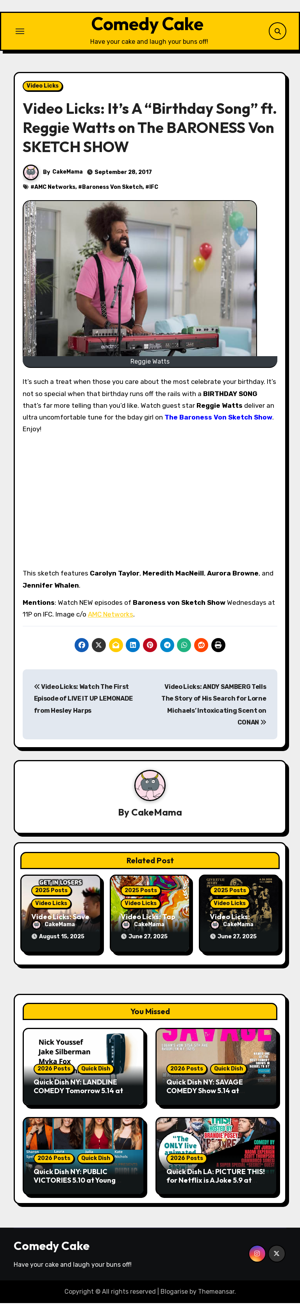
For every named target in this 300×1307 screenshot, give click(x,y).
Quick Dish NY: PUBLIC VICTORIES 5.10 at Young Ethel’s (75, 1184)
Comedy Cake (147, 27)
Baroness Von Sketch (112, 193)
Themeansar (216, 1295)
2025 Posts (51, 897)
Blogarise (174, 1295)
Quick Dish (95, 1072)
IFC (153, 193)
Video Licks (43, 92)
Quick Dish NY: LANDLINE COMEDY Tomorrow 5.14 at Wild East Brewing (78, 1094)
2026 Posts (54, 1072)
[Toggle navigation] (20, 34)
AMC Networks (54, 193)
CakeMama (67, 178)
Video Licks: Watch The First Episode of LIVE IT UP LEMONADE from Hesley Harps (83, 705)
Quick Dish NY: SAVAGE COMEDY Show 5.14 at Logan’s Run (204, 1094)
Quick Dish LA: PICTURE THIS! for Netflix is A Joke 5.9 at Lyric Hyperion (215, 1184)
